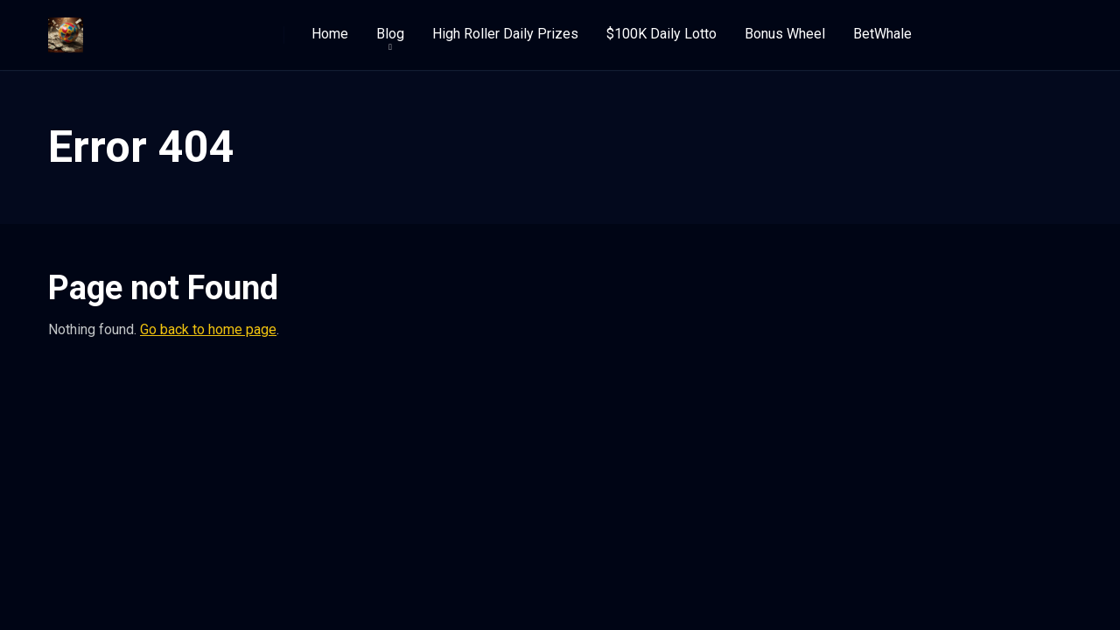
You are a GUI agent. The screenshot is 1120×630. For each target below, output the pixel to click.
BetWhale (882, 33)
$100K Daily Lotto (661, 33)
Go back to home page (208, 329)
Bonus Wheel (785, 33)
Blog (390, 33)
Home (330, 33)
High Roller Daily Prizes (505, 33)
